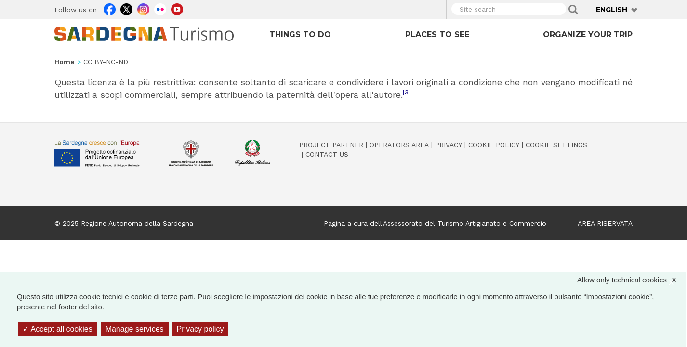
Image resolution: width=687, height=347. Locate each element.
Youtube (177, 8)
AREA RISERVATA (605, 223)
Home (64, 62)
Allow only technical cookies (631, 280)
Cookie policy (493, 144)
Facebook (110, 8)
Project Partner (331, 144)
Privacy (448, 144)
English (611, 9)
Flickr (160, 8)
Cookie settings (556, 144)
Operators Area (399, 144)
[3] (407, 92)
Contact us (326, 154)
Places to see (437, 34)
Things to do (300, 34)
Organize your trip (588, 34)
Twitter (126, 8)
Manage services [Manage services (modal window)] (135, 329)
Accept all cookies (57, 329)
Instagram (143, 8)
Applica (573, 9)
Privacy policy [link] (200, 329)
